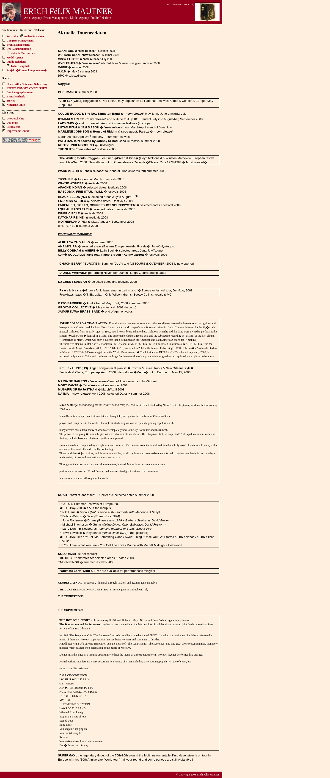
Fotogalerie (13, 126)
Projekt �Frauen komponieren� (27, 70)
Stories (11, 100)
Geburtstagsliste (20, 66)
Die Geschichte (15, 118)
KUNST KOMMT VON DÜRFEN (27, 88)
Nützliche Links (16, 104)
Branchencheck (16, 96)
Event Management (18, 44)
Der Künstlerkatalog (19, 48)
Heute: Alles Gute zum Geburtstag (27, 84)
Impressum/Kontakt (18, 131)
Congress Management (20, 40)
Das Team (12, 122)
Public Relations (16, 61)
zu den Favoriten (34, 36)
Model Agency (15, 57)
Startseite (12, 36)
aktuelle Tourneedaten (24, 53)
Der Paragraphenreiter (20, 92)
